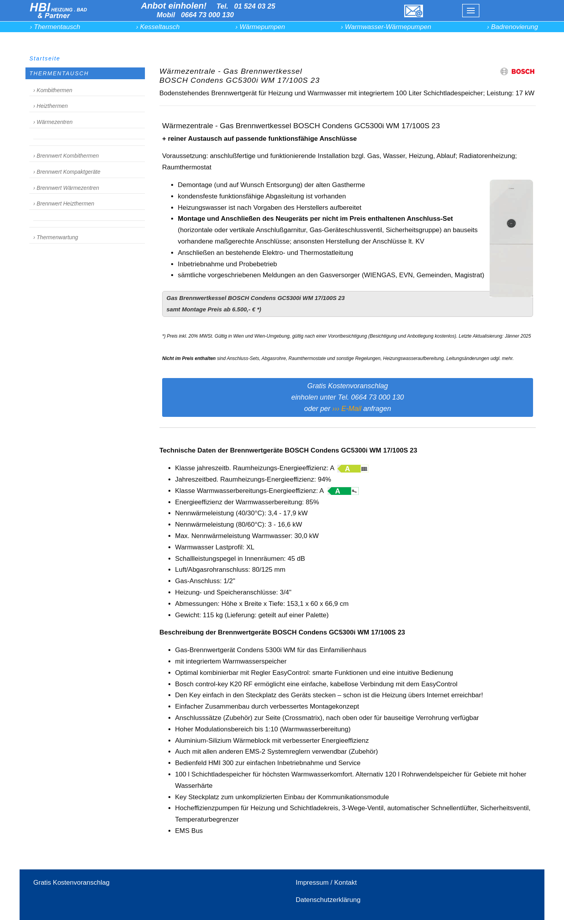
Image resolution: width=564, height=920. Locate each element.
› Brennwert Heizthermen (63, 203)
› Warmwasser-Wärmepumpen (386, 27)
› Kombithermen (52, 90)
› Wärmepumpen (260, 27)
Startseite (44, 58)
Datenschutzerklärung (328, 900)
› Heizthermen (50, 106)
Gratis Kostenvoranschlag (71, 882)
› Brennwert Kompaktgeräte (66, 172)
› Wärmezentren (52, 122)
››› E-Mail (346, 409)
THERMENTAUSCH (59, 73)
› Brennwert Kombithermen (66, 156)
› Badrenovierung (512, 27)
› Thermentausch (55, 27)
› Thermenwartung (55, 237)
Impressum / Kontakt (326, 882)
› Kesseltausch (158, 27)
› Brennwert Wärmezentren (66, 188)
